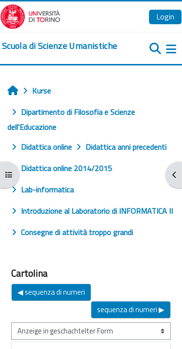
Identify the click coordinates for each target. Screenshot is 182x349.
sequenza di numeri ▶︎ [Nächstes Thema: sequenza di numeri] (131, 309)
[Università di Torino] (30, 15)
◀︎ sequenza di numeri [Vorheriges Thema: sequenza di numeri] (51, 292)
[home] (59, 46)
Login (165, 16)
